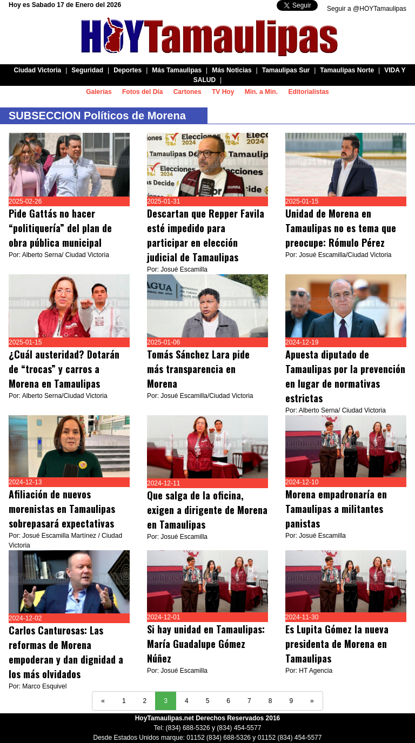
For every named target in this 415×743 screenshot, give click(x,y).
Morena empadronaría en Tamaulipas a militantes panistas (336, 508)
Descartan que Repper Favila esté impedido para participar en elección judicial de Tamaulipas (205, 235)
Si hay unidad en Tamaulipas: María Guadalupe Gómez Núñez (206, 643)
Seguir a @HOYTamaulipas (366, 8)
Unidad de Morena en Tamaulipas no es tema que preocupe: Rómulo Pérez (340, 227)
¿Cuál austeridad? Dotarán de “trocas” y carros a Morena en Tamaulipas (64, 368)
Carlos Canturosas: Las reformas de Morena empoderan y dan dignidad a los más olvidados (66, 652)
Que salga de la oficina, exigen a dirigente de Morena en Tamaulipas (207, 509)
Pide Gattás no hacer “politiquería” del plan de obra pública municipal (60, 227)
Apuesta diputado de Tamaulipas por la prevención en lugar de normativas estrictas (345, 376)
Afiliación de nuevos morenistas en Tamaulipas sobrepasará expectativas (62, 508)
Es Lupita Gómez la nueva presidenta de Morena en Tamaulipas (337, 643)
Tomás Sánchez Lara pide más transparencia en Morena (198, 368)
